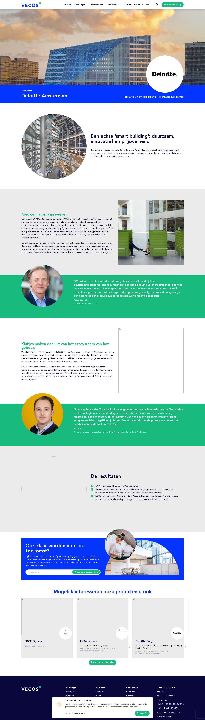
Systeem (67, 5)
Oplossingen (79, 5)
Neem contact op (172, 5)
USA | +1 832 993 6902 (167, 708)
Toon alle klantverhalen (102, 662)
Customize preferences (75, 713)
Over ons (130, 692)
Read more (133, 707)
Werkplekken (71, 692)
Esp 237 (160, 692)
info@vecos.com (164, 717)
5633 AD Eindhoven (166, 696)
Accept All (142, 713)
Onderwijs (69, 696)
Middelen (138, 5)
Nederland (162, 700)
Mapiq (88, 352)
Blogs (98, 696)
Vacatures (126, 5)
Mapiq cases (30, 379)
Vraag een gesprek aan (86, 572)
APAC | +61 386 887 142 (168, 713)
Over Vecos (112, 5)
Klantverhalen (97, 5)
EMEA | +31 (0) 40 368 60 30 (170, 704)
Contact (129, 696)
